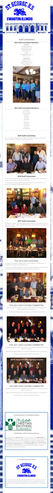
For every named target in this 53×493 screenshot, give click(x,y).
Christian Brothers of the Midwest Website (26, 415)
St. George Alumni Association (26, 459)
